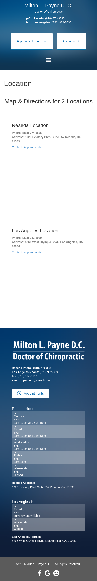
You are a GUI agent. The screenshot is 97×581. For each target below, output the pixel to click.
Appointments (32, 147)
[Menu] (48, 60)
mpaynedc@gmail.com (35, 380)
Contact (17, 147)
